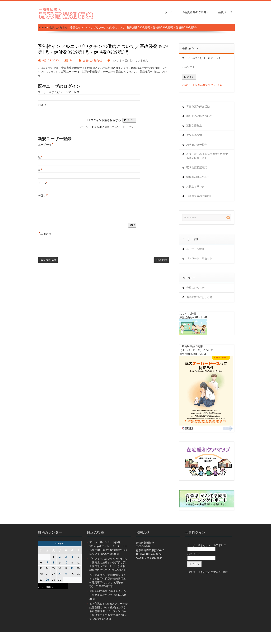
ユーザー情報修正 (196, 249)
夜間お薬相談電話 (196, 167)
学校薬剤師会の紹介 (198, 177)
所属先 (43, 195)
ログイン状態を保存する (106, 120)
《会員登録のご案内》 (195, 12)
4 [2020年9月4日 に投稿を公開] (72, 557)
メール (43, 182)
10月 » (49, 587)
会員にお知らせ (58, 27)
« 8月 (41, 587)
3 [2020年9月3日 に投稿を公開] (66, 557)
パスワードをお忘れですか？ (199, 85)
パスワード (45, 104)
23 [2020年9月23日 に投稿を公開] (59, 574)
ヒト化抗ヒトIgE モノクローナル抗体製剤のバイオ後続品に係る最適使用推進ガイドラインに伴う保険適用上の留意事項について (108, 611)
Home (42, 27)
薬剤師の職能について (199, 116)
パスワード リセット (199, 258)
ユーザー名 (45, 144)
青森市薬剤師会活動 (198, 106)
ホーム (168, 12)
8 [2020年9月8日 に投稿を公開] (53, 562)
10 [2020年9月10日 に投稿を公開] (66, 562)
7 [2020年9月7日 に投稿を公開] (47, 562)
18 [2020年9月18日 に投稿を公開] (72, 568)
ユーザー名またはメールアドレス (58, 92)
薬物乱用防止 (194, 125)
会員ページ (225, 12)
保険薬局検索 (194, 135)
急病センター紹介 (196, 144)
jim (71, 60)
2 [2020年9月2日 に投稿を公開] (59, 557)
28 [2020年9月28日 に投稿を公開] (47, 579)
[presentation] (64, 214)
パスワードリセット (123, 126)
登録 (219, 85)
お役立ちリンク (195, 186)
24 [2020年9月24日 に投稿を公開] (65, 574)
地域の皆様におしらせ (199, 297)
